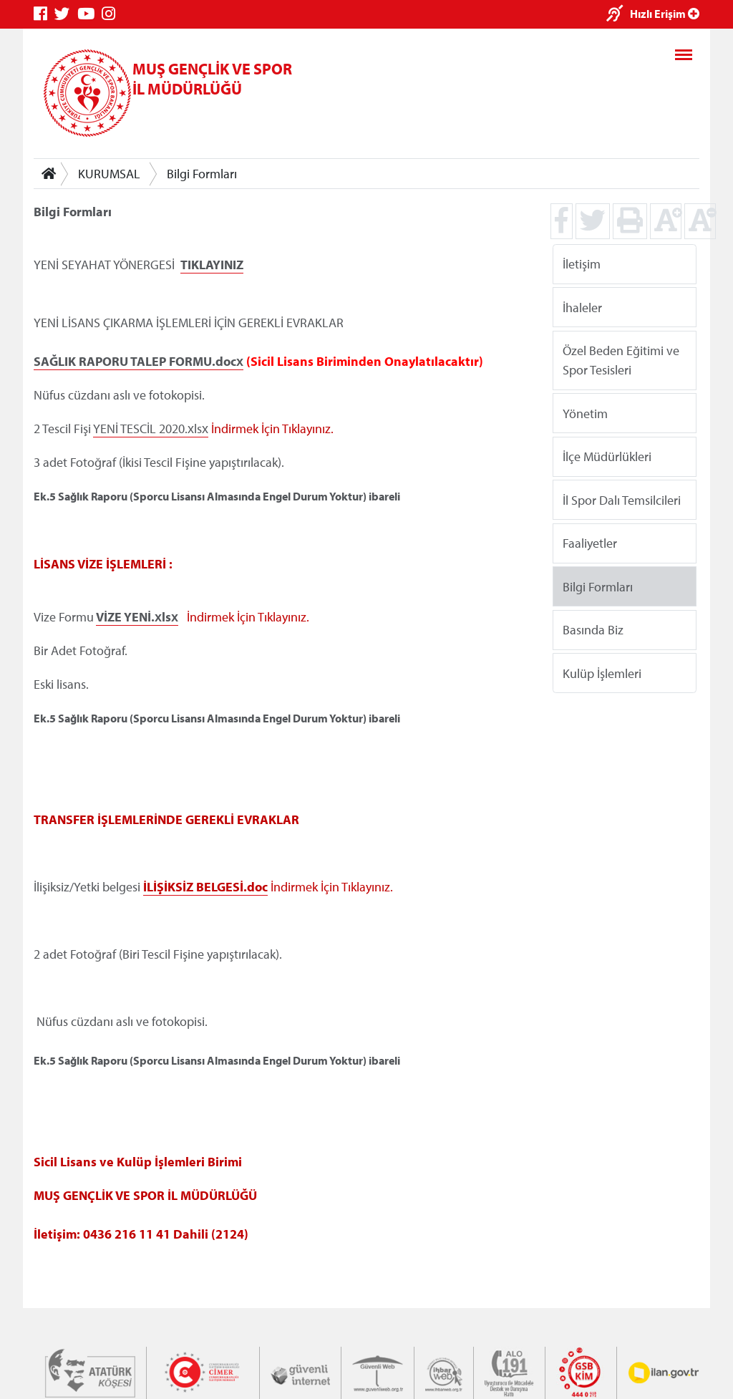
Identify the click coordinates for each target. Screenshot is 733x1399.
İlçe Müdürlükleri (607, 456)
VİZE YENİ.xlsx (137, 617)
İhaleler (582, 307)
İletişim (582, 264)
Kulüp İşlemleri (602, 672)
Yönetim (585, 413)
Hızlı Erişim (664, 13)
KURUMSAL (109, 173)
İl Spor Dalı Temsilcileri (622, 499)
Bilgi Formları (202, 173)
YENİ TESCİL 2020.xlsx (150, 428)
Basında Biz (593, 629)
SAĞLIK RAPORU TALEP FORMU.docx (138, 361)
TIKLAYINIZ (211, 264)
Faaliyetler (590, 543)
